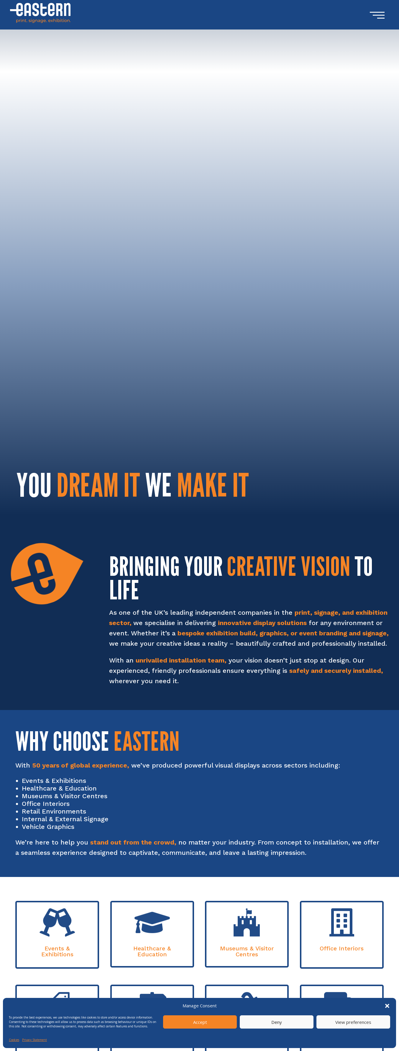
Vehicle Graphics (48, 826)
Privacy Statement (34, 1040)
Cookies (14, 1040)
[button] (387, 1006)
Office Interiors (46, 803)
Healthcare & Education (59, 788)
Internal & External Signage (65, 819)
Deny (276, 1022)
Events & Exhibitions (54, 780)
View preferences (353, 1022)
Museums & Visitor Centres (64, 796)
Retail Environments (54, 811)
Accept (200, 1022)
